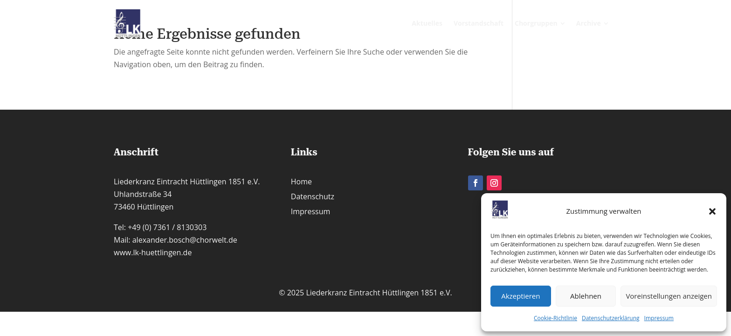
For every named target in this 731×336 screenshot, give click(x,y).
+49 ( (167, 227)
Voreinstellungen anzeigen (669, 296)
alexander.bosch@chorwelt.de (184, 240)
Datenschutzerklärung (611, 318)
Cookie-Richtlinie (555, 318)
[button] (712, 211)
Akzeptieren (520, 296)
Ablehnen (585, 296)
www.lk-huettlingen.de (153, 252)
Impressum (659, 318)
